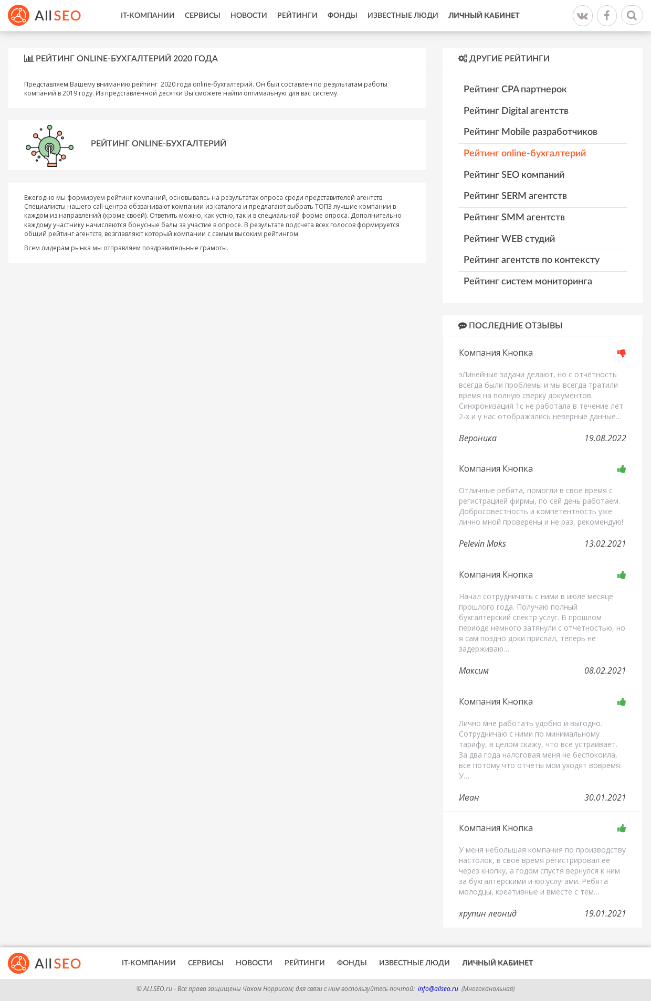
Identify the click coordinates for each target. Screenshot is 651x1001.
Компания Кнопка (496, 352)
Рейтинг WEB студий (509, 239)
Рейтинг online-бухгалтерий (525, 153)
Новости (248, 15)
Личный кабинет (483, 15)
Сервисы (202, 15)
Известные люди (403, 15)
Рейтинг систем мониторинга (528, 281)
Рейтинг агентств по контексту (532, 260)
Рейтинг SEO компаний (514, 175)
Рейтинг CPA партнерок (515, 89)
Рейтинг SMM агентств (514, 217)
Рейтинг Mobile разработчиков (530, 132)
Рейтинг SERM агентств (515, 196)
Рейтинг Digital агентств (516, 111)
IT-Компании (148, 15)
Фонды (343, 15)
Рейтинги (297, 15)
